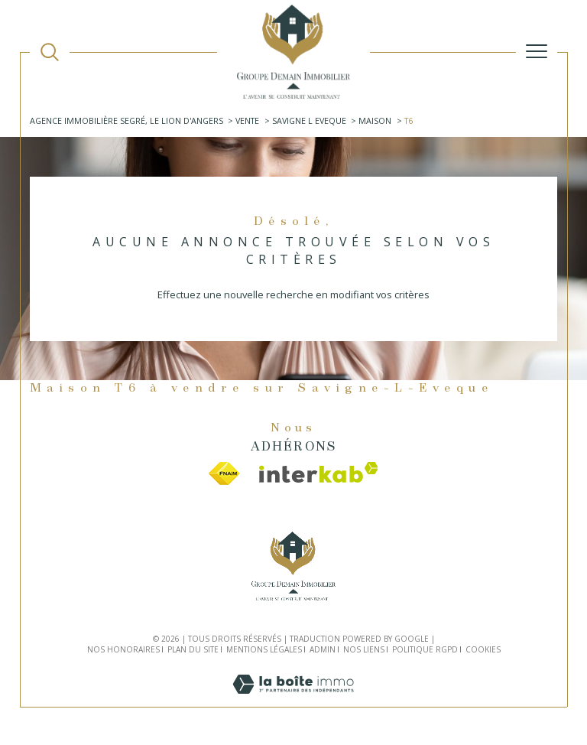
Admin (323, 649)
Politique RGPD (425, 649)
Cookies (483, 650)
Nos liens (363, 649)
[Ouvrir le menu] (536, 51)
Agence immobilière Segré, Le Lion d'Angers (126, 120)
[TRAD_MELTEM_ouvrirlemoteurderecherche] (50, 52)
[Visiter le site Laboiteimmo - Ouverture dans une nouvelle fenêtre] (293, 700)
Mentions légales (264, 649)
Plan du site (193, 649)
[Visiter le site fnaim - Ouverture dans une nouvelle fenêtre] (224, 473)
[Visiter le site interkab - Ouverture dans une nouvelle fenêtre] (318, 472)
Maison (374, 120)
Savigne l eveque (309, 120)
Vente (247, 120)
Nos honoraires (123, 649)
